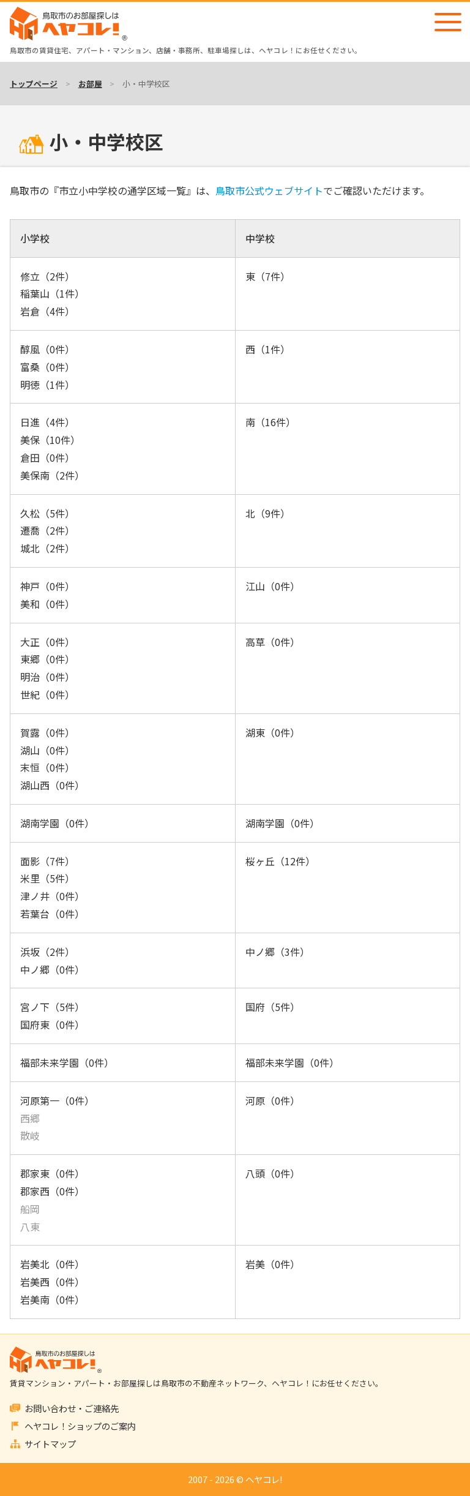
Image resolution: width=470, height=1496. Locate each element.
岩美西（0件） (52, 1281)
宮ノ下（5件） (52, 1006)
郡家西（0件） (52, 1191)
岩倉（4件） (47, 311)
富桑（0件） (47, 366)
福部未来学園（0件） (67, 1062)
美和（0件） (47, 603)
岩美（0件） (272, 1264)
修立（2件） (47, 276)
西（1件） (267, 349)
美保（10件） (50, 439)
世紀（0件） (47, 694)
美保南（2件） (52, 475)
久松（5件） (47, 513)
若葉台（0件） (52, 913)
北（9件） (267, 513)
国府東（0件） (52, 1024)
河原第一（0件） (57, 1100)
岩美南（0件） (52, 1299)
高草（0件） (272, 641)
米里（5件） (47, 878)
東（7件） (267, 276)
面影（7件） (47, 861)
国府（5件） (272, 1006)
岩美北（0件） (52, 1264)
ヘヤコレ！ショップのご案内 (80, 1425)
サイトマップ (50, 1443)
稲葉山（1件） (52, 293)
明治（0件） (47, 676)
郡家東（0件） (52, 1173)
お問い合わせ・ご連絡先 (71, 1408)
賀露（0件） (47, 732)
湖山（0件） (47, 750)
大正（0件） (47, 641)
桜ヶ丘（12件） (280, 861)
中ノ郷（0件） (52, 969)
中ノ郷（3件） (277, 951)
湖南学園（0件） (57, 823)
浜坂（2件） (47, 951)
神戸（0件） (47, 586)
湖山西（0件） (52, 785)
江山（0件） (272, 586)
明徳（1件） (47, 384)
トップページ (34, 83)
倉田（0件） (47, 457)
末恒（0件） (47, 767)
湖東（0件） (272, 732)
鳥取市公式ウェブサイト (269, 190)
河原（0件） (272, 1100)
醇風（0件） (47, 349)
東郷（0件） (47, 659)
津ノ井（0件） (52, 896)
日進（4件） (47, 422)
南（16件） (270, 422)
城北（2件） (47, 548)
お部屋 (90, 83)
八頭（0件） (272, 1173)
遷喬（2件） (47, 530)
